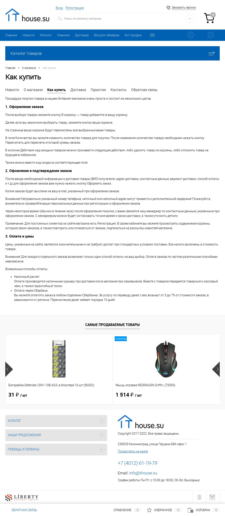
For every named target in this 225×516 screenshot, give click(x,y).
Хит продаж (133, 35)
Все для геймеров (106, 35)
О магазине (33, 90)
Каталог (46, 35)
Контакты (119, 90)
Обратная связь (144, 90)
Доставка (82, 35)
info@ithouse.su (143, 473)
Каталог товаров (112, 53)
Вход (59, 8)
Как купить (56, 89)
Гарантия (98, 90)
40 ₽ (160, 395)
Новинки (63, 35)
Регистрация (74, 8)
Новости (28, 35)
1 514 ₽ (93, 395)
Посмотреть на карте (133, 451)
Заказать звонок (184, 7)
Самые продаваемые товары (112, 324)
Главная (11, 35)
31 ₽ (17, 395)
